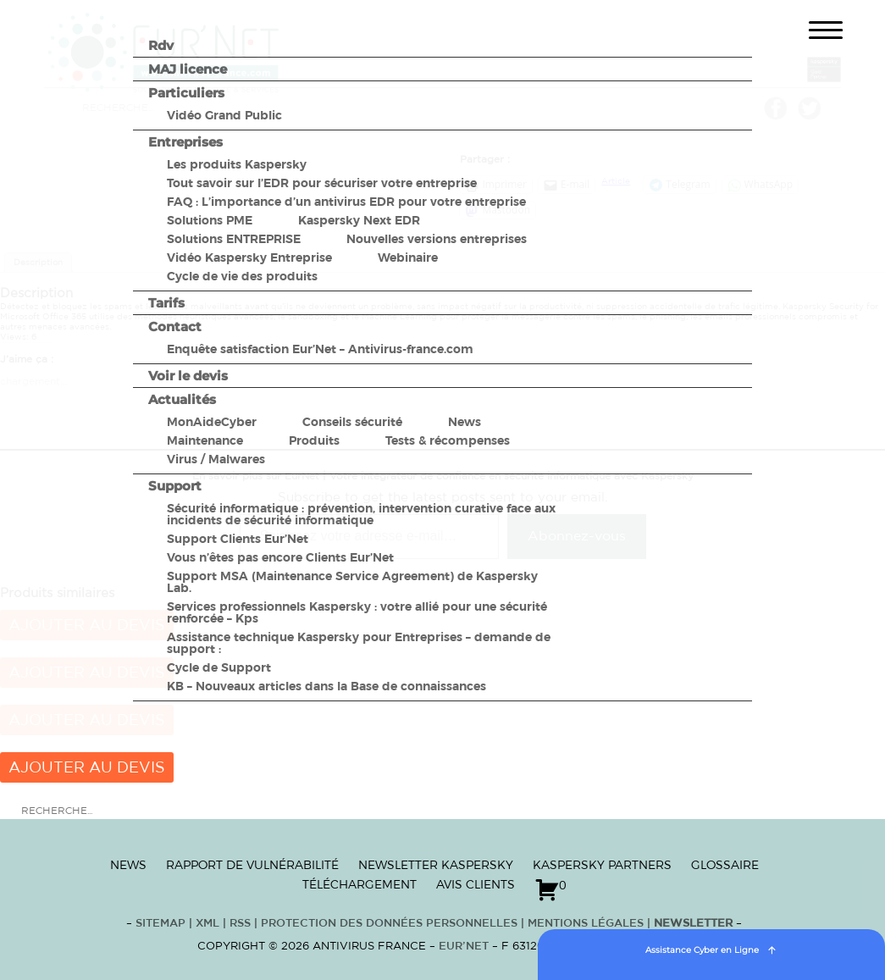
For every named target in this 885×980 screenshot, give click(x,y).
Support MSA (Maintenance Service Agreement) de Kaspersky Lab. (352, 581)
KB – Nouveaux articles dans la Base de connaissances (326, 686)
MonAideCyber (212, 421)
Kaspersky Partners (602, 864)
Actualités (182, 399)
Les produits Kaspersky (237, 164)
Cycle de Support (219, 667)
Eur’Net (464, 946)
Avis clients (475, 884)
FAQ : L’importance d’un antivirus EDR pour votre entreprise (346, 201)
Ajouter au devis (86, 768)
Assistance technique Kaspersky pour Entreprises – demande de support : (358, 642)
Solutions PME (209, 220)
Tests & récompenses (447, 440)
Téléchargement (359, 884)
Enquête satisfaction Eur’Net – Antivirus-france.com (320, 349)
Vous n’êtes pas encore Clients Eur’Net (280, 557)
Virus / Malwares (216, 459)
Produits (314, 440)
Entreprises (185, 142)
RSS (242, 923)
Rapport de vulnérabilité (252, 864)
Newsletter (693, 923)
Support (175, 486)
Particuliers (186, 93)
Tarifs (166, 303)
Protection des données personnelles (389, 923)
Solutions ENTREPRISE (234, 238)
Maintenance (205, 440)
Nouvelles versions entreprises (436, 238)
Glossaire (725, 864)
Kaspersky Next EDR (359, 220)
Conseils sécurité (352, 421)
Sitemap (160, 923)
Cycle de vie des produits (242, 276)
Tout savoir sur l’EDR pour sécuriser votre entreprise (322, 183)
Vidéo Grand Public (224, 115)
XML (207, 923)
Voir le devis (188, 376)
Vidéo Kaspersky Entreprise (249, 257)
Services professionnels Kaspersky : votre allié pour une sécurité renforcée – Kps (357, 612)
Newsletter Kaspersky (435, 864)
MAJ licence (187, 69)
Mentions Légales (586, 923)
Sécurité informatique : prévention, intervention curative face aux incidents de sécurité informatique (361, 514)
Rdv (161, 45)
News (464, 421)
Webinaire (408, 257)
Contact (175, 326)
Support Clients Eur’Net (237, 538)
